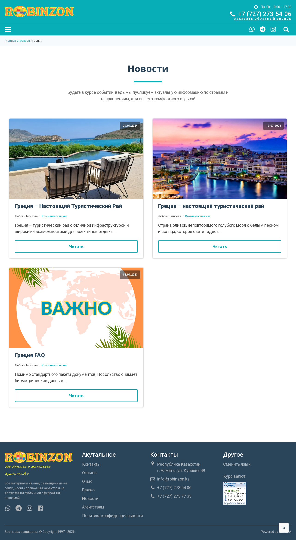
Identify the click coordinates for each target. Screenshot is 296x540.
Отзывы (90, 472)
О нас (87, 481)
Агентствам (93, 507)
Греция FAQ (30, 355)
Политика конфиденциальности (112, 515)
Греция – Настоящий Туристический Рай (68, 206)
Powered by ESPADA (276, 532)
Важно (88, 489)
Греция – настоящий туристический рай (211, 206)
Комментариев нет (54, 216)
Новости (90, 498)
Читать (76, 246)
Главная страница (17, 40)
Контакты (91, 464)
